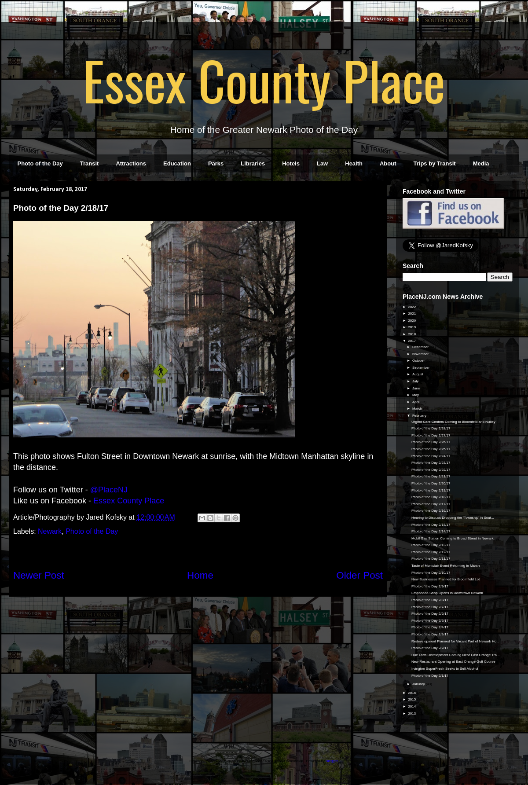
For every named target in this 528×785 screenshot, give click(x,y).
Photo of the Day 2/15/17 (431, 525)
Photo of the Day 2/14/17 (431, 531)
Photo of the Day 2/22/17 (431, 470)
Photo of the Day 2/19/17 (431, 490)
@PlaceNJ (109, 489)
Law (322, 163)
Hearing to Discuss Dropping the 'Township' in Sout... (452, 518)
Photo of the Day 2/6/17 (429, 614)
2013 (412, 713)
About (388, 163)
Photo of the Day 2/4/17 (429, 627)
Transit (89, 163)
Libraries (253, 163)
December (420, 347)
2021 (412, 313)
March (417, 409)
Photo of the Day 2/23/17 (431, 463)
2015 (412, 699)
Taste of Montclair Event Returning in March (445, 566)
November (420, 354)
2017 (412, 341)
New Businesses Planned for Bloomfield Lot (445, 579)
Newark (50, 531)
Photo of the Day (40, 163)
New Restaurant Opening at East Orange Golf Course (453, 662)
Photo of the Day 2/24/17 (431, 456)
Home (200, 575)
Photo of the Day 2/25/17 (431, 449)
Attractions (131, 163)
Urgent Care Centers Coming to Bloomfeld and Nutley (453, 422)
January (419, 684)
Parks (216, 163)
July (415, 381)
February (419, 416)
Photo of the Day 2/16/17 (431, 511)
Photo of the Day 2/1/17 (429, 676)
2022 (412, 307)
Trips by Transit (435, 163)
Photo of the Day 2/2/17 (429, 648)
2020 (412, 321)
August (418, 374)
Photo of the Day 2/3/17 (429, 634)
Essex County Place (264, 79)
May (416, 395)
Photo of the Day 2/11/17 (431, 559)
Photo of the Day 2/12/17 (431, 552)
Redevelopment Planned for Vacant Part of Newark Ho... (455, 641)
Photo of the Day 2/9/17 (429, 586)
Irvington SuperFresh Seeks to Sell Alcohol (444, 669)
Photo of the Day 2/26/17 (431, 442)
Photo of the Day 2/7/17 (429, 607)
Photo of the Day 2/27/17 (431, 435)
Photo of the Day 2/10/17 (431, 573)
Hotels (291, 163)
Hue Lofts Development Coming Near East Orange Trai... (455, 655)
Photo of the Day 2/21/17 (431, 476)
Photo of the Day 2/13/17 (431, 545)
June (416, 388)
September (421, 368)
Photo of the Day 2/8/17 (429, 600)
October (419, 361)
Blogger (331, 761)
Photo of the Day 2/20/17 (431, 483)
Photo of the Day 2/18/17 (431, 497)
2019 (412, 327)
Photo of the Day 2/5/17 (429, 621)
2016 (412, 693)
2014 (412, 706)
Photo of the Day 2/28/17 (431, 428)
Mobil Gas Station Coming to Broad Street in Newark (452, 538)
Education (177, 163)
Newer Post (38, 575)
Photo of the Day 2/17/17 (431, 504)
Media (481, 163)
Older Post (359, 575)
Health (354, 163)
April (416, 402)
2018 (412, 334)
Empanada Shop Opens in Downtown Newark (447, 593)
